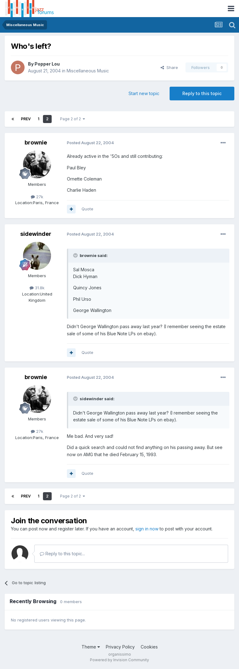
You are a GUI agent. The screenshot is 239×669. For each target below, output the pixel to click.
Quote (87, 208)
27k (37, 196)
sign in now (146, 528)
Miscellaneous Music (88, 70)
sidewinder (35, 234)
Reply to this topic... (62, 553)
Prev (26, 119)
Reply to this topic (202, 93)
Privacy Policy (120, 646)
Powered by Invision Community (119, 660)
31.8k (37, 287)
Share (169, 67)
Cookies (149, 646)
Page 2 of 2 (72, 119)
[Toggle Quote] (76, 255)
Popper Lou (47, 63)
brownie (36, 142)
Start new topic (144, 93)
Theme (91, 646)
